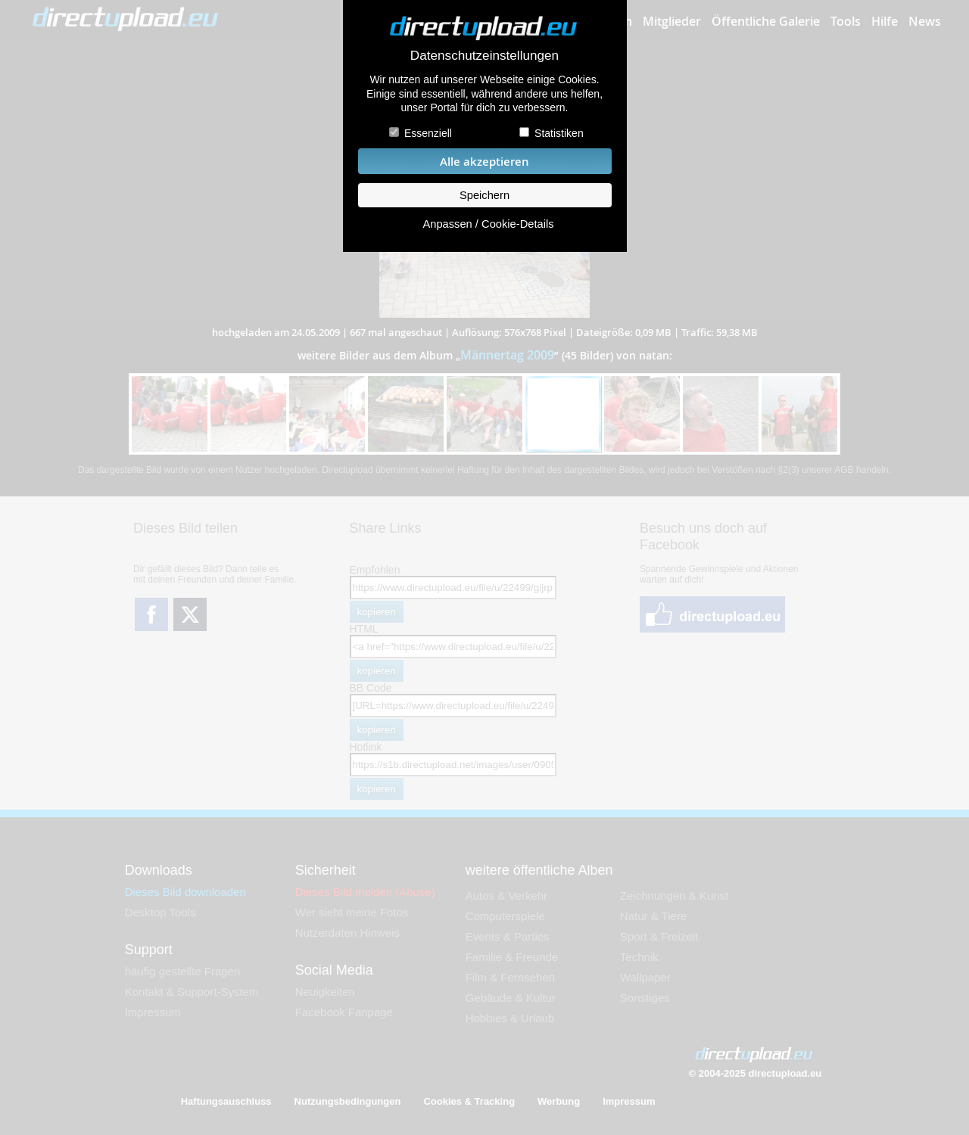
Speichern (484, 195)
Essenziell (428, 133)
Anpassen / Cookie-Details (487, 224)
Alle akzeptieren (484, 161)
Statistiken (559, 133)
